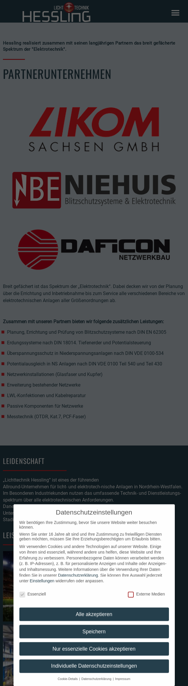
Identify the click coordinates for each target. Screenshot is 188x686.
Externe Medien (146, 600)
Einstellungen (42, 587)
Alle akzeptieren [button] (94, 620)
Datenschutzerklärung (78, 581)
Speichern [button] (94, 638)
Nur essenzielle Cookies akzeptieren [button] (94, 655)
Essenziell (32, 600)
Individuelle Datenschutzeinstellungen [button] (94, 672)
